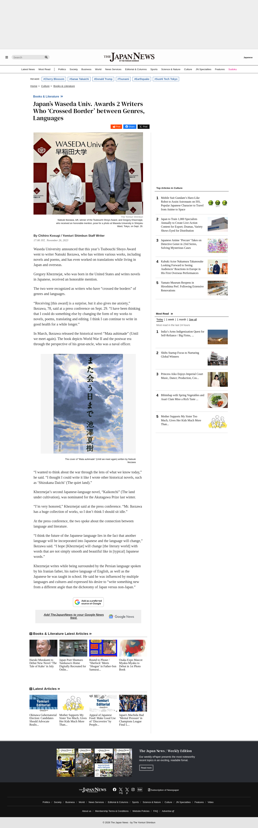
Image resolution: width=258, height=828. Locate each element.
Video (211, 802)
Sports (154, 69)
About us (86, 811)
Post (118, 126)
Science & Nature (170, 69)
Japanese (248, 57)
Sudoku (232, 69)
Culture (188, 69)
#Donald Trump (103, 79)
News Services (113, 69)
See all (193, 319)
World (98, 69)
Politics (62, 69)
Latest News (28, 69)
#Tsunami (123, 79)
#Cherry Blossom (53, 79)
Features (220, 69)
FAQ (155, 811)
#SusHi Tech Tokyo (165, 79)
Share (132, 126)
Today (159, 319)
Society (74, 69)
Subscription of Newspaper (163, 790)
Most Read (45, 69)
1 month (181, 319)
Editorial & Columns (136, 69)
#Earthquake (141, 79)
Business (86, 69)
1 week (170, 319)
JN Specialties (203, 69)
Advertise (168, 811)
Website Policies (141, 811)
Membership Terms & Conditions (112, 811)
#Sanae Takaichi (79, 79)
